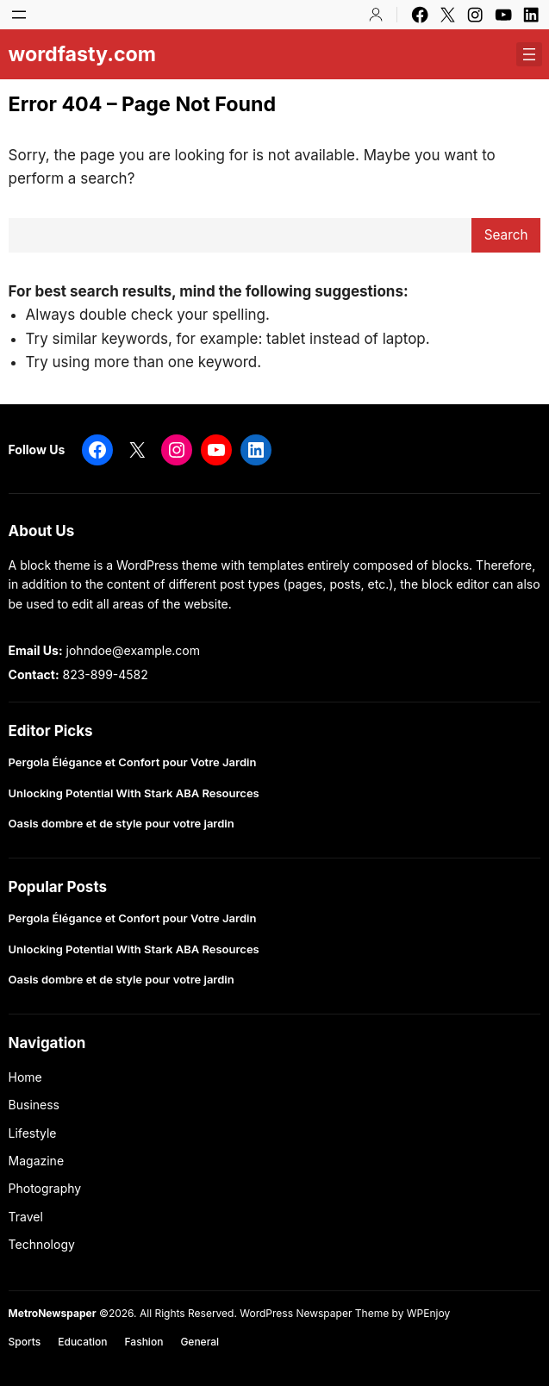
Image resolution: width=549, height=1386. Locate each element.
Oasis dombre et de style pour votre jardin (121, 823)
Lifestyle (33, 1133)
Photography (45, 1188)
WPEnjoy (428, 1313)
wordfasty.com (83, 53)
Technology (42, 1244)
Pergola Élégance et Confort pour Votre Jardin (133, 762)
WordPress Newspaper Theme (314, 1313)
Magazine (37, 1160)
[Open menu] (19, 14)
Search (506, 235)
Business (34, 1104)
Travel (26, 1216)
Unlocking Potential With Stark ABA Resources (134, 793)
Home (25, 1077)
